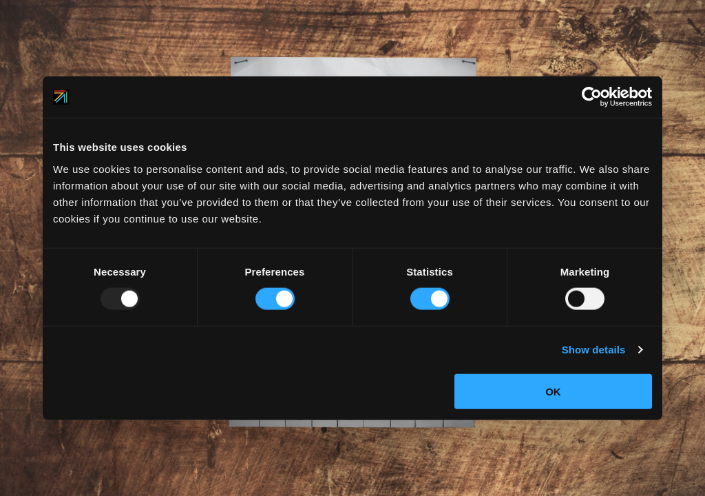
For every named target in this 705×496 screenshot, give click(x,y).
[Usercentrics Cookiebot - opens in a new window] (592, 97)
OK (553, 391)
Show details (594, 349)
